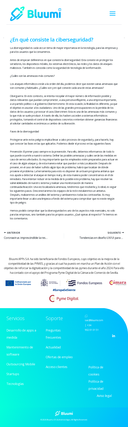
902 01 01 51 (91, 329)
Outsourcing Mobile (20, 364)
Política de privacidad (95, 385)
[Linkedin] (113, 336)
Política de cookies (95, 370)
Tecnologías (15, 384)
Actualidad (53, 347)
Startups (12, 374)
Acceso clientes (56, 367)
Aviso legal (104, 395)
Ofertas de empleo (59, 357)
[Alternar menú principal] (112, 13)
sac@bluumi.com (94, 320)
